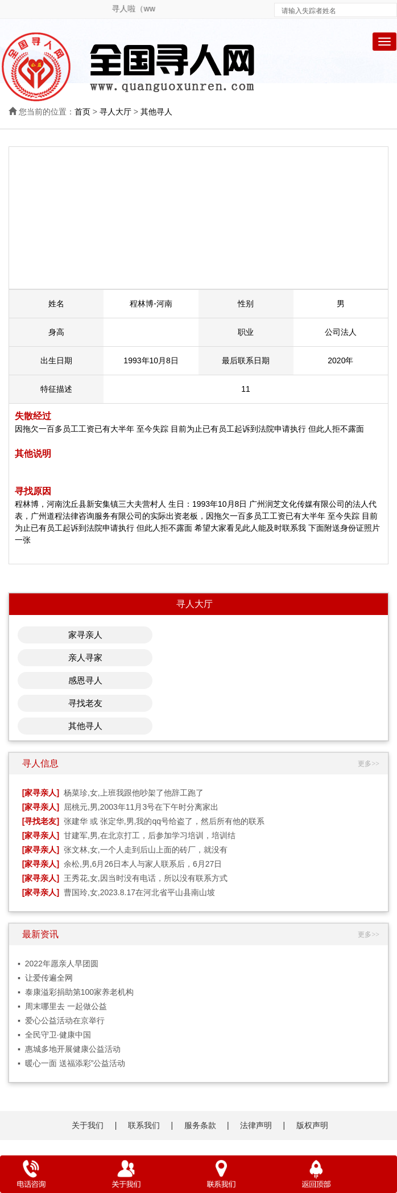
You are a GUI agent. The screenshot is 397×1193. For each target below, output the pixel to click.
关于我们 (88, 1125)
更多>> (368, 764)
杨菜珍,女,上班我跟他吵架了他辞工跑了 (134, 792)
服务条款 (200, 1125)
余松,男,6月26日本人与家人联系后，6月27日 (143, 863)
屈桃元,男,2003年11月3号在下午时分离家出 (141, 806)
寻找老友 (85, 703)
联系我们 (144, 1125)
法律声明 (256, 1125)
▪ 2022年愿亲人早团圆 (58, 963)
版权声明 (312, 1125)
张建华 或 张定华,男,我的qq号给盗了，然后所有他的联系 (164, 821)
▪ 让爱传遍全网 (45, 977)
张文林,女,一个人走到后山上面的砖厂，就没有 (146, 849)
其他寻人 (156, 111)
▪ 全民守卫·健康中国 (54, 1034)
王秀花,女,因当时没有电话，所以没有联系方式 (146, 878)
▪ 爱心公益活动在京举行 (61, 1020)
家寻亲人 (85, 634)
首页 (82, 111)
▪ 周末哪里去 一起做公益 (62, 1006)
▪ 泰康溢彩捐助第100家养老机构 (76, 992)
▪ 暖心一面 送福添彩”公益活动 (71, 1063)
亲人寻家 (85, 657)
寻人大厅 (115, 111)
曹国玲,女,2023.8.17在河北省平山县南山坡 (139, 892)
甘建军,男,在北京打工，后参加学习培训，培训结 (149, 835)
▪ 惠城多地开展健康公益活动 (69, 1048)
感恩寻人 (85, 680)
